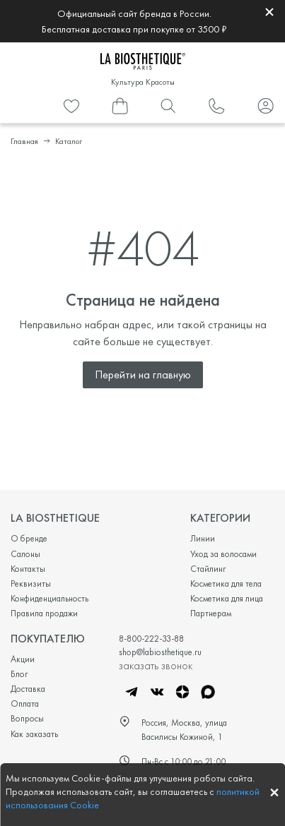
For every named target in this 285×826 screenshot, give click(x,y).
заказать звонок (155, 665)
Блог (19, 674)
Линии (202, 538)
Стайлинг (208, 569)
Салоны (25, 554)
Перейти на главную (143, 374)
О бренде (29, 538)
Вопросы (27, 718)
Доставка (28, 689)
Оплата (25, 704)
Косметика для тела (226, 583)
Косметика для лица (226, 598)
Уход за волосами (223, 554)
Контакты (28, 569)
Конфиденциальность (49, 598)
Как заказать (34, 734)
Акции (23, 659)
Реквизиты (31, 583)
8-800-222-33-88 (151, 639)
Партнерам (210, 613)
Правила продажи (44, 613)
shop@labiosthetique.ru (160, 652)
